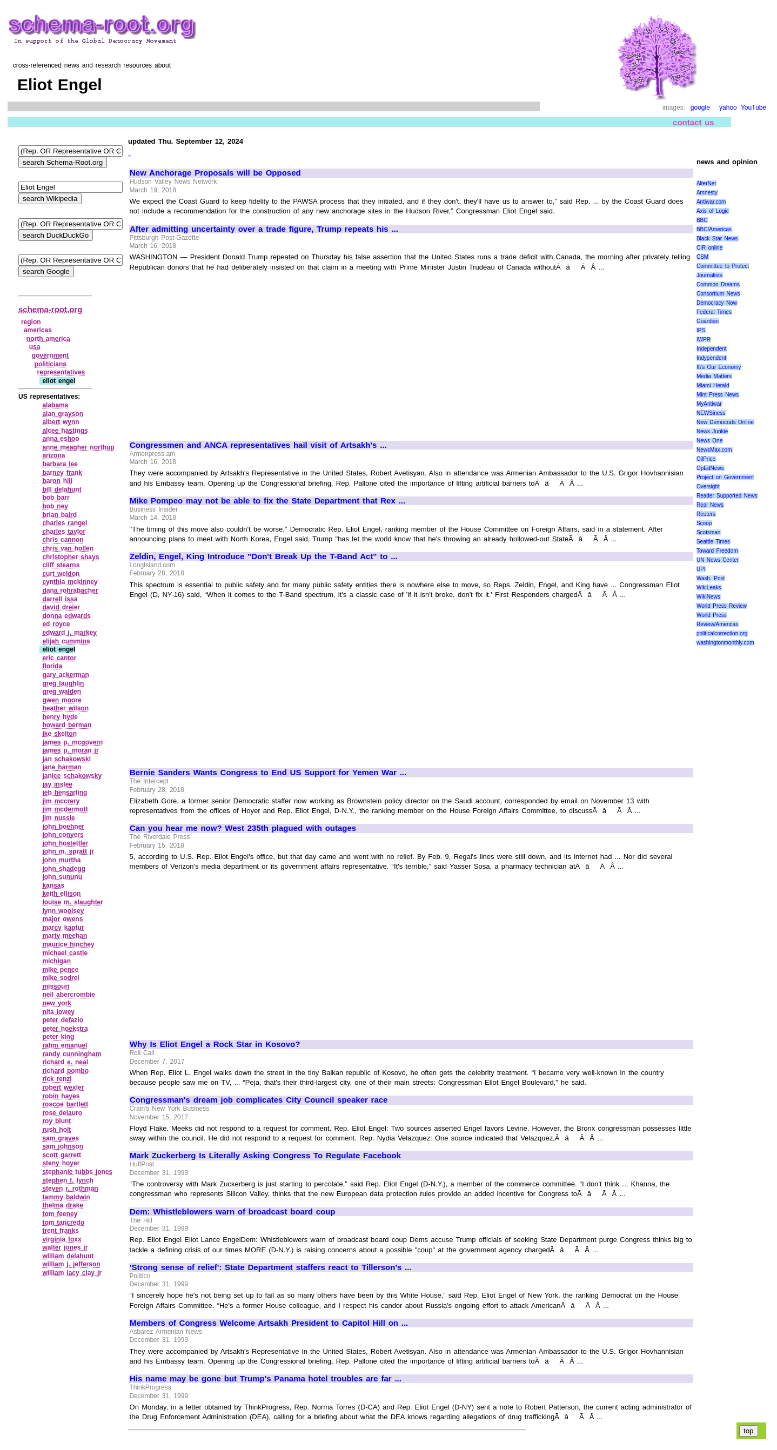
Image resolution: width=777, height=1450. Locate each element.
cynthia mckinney (69, 582)
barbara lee (60, 464)
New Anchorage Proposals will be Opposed (215, 173)
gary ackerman (65, 675)
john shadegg (63, 868)
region (31, 322)
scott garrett (61, 1155)
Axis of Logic (712, 211)
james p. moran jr (70, 750)
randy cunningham (71, 1054)
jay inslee (57, 784)
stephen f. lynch (67, 1180)
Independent (711, 349)
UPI (701, 569)
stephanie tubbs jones (77, 1172)
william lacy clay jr (72, 1273)
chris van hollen (67, 548)
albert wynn (60, 422)
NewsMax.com (714, 450)
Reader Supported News (727, 496)
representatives (61, 372)
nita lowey (58, 1012)
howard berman (66, 725)
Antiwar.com (711, 202)
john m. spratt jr (67, 851)
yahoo (728, 107)
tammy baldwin (66, 1197)
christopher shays (70, 557)
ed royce (56, 624)
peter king (58, 1036)
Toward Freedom (717, 551)
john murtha (61, 860)
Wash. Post (710, 578)
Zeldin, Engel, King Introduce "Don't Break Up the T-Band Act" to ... (264, 556)
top (748, 1431)
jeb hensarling (64, 792)
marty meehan (64, 935)
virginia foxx (61, 1239)
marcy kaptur (63, 927)
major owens (62, 919)
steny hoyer (60, 1163)
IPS (700, 330)
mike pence (60, 970)
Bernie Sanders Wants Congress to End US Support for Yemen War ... (268, 772)
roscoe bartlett (65, 1104)
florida (52, 666)
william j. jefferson (71, 1264)
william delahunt (67, 1256)
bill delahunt (61, 489)
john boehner (63, 826)
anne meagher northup (78, 447)
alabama (55, 405)
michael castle (65, 953)
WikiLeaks (708, 587)
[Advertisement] (220, 351)
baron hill (57, 481)
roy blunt (56, 1121)
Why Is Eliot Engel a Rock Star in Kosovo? (215, 1044)
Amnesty (707, 193)
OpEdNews (710, 468)
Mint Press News (717, 395)
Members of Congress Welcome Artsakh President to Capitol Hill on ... (269, 1323)
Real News (710, 505)
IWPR (703, 340)
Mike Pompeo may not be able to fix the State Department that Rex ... (267, 500)
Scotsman (708, 532)
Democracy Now (716, 303)
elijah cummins (66, 641)
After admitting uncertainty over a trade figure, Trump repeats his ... (264, 229)
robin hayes (60, 1096)
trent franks (60, 1230)
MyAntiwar (709, 404)
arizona (53, 455)
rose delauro (62, 1113)
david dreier (61, 607)
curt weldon (60, 574)
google (700, 107)
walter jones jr (65, 1247)
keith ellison (61, 893)
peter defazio (62, 1020)
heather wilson (65, 708)
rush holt (56, 1129)
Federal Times (714, 312)
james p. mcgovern (72, 742)
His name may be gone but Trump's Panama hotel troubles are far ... (265, 1378)
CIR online (709, 248)
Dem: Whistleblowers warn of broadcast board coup (232, 1211)
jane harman (61, 767)
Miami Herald (712, 385)
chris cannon (62, 539)
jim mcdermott (65, 809)
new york (56, 1003)
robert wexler (63, 1087)
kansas (53, 885)
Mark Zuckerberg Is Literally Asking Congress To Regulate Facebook (265, 1155)
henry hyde (60, 717)
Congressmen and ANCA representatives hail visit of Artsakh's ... (258, 445)
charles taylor (63, 531)
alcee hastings (65, 430)
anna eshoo (60, 438)
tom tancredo (63, 1222)
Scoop (704, 523)
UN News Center (717, 560)
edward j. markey (69, 632)
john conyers (62, 834)
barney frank (62, 472)
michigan (56, 961)
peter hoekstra (65, 1028)
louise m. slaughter (72, 902)
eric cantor (59, 658)
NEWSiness (710, 413)
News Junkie (712, 431)
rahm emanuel (64, 1045)
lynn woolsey (63, 911)
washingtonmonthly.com (725, 643)
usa (35, 347)
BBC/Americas (714, 229)
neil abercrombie (68, 994)
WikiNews (708, 597)
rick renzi (56, 1079)
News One (709, 441)
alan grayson (62, 414)
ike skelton (59, 733)
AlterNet (706, 183)
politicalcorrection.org (722, 633)
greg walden (61, 691)
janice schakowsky (72, 776)
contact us (693, 122)
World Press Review (721, 606)
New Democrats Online (725, 422)
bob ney (55, 506)
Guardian (707, 321)
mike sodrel (60, 978)
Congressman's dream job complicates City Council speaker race (258, 1100)
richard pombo (65, 1071)
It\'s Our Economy (718, 367)
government (50, 355)
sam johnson (62, 1146)
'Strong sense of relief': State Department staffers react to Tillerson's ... (271, 1267)
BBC (702, 220)
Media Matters (714, 376)
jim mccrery (60, 801)
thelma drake (62, 1205)
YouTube (753, 107)
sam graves (60, 1138)
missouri (55, 986)
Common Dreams (718, 284)
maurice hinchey (68, 944)
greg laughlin (63, 683)
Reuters (705, 514)
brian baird (59, 515)
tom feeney (59, 1214)
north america (48, 339)
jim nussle (58, 818)
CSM (702, 257)
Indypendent (711, 358)
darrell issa (59, 599)
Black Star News (717, 238)
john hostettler (65, 843)
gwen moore (61, 700)
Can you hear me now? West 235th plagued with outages (243, 828)
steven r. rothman (70, 1188)
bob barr (55, 497)
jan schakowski (66, 759)
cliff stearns (60, 565)
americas (38, 330)
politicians (50, 364)
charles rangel (64, 523)
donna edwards (66, 616)
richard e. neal (65, 1062)
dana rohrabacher (70, 590)
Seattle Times (713, 542)
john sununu (62, 877)
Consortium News (718, 294)
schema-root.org (50, 309)
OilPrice (705, 459)
